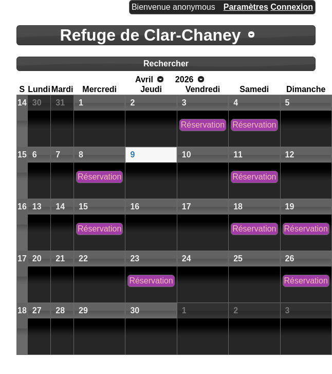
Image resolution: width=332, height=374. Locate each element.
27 (37, 310)
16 (22, 206)
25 (238, 258)
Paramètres (246, 7)
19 (289, 206)
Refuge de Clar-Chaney (150, 35)
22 (83, 258)
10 (186, 154)
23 (134, 258)
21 (60, 258)
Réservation (203, 124)
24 (186, 258)
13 (37, 206)
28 (60, 310)
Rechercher (166, 63)
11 (238, 154)
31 (60, 102)
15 (22, 154)
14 (22, 102)
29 (83, 310)
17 (186, 206)
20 (37, 258)
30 (37, 102)
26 (289, 258)
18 (238, 206)
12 (289, 154)
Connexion (291, 7)
